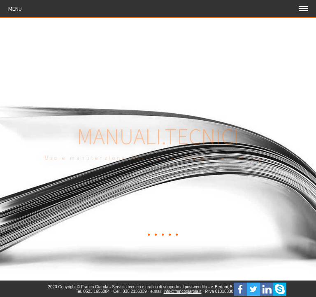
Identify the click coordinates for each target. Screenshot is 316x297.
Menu (15, 8)
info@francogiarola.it (183, 291)
